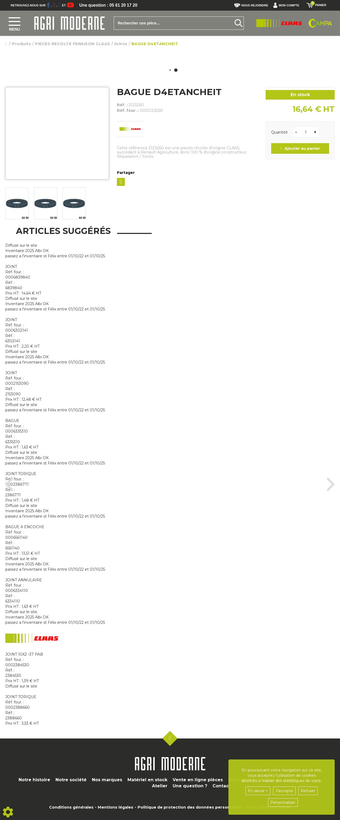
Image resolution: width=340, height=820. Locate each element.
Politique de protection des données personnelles (190, 807)
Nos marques (107, 779)
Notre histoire (34, 779)
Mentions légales (115, 807)
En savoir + (258, 790)
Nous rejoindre (251, 5)
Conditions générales (71, 807)
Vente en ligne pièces (198, 779)
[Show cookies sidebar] (8, 812)
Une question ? (190, 785)
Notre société (71, 779)
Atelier (159, 785)
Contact (221, 785)
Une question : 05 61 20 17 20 (108, 5)
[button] (287, 5)
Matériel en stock (147, 779)
